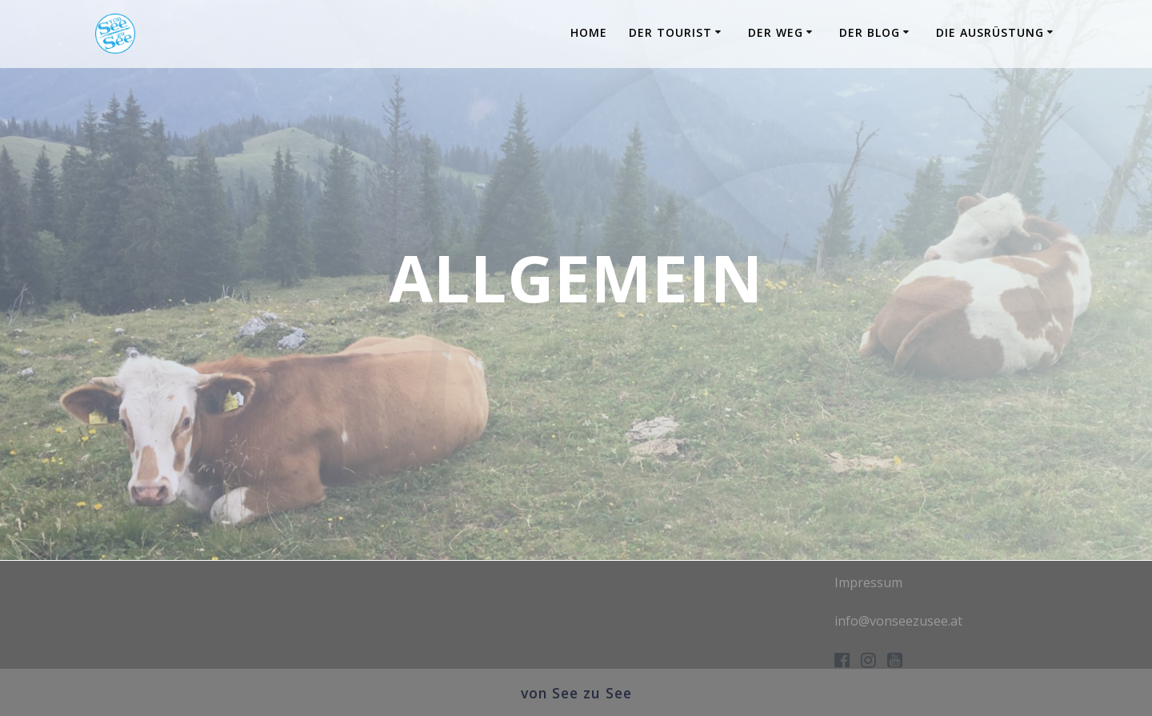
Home (588, 32)
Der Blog (869, 32)
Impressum (868, 582)
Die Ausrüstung (990, 32)
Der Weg (775, 32)
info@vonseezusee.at (898, 621)
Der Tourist (670, 32)
